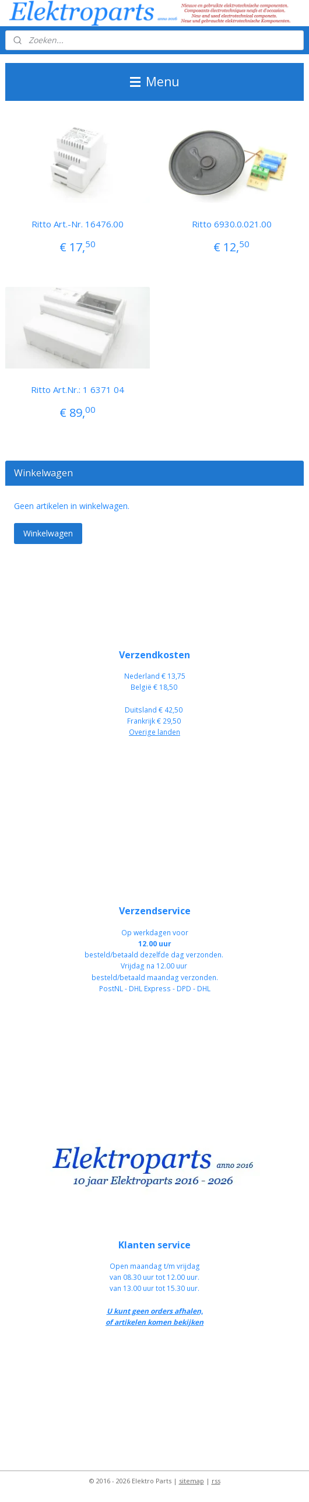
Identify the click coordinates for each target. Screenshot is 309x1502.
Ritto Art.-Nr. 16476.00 (77, 224)
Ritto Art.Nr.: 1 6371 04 (77, 389)
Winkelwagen (48, 533)
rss (216, 1480)
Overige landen (154, 732)
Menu (155, 81)
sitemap (191, 1480)
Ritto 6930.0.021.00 (232, 224)
